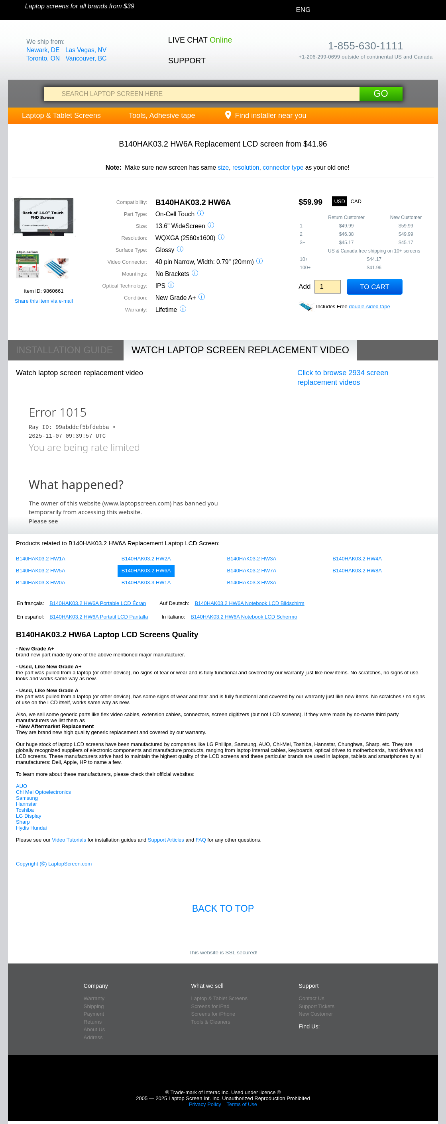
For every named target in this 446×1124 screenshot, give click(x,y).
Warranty (94, 998)
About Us (94, 1029)
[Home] (12, 10)
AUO (21, 786)
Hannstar (26, 804)
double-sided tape (369, 306)
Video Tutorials (69, 840)
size (223, 167)
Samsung (27, 798)
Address (93, 1037)
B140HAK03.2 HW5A (40, 571)
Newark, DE (42, 50)
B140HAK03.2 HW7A (252, 571)
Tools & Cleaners (210, 1022)
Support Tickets (316, 1006)
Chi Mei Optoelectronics (43, 792)
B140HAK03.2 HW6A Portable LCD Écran (97, 603)
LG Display (28, 816)
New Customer (316, 1014)
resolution (245, 167)
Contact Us (311, 998)
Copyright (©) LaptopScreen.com (54, 864)
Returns (93, 1022)
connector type (283, 167)
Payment (94, 1014)
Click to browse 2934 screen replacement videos (342, 377)
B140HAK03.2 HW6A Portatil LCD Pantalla (98, 617)
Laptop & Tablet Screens (61, 115)
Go (380, 93)
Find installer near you (265, 115)
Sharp (23, 822)
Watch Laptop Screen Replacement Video (240, 350)
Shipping (94, 1006)
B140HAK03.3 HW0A (40, 582)
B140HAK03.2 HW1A (40, 559)
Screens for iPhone (213, 1014)
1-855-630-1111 (365, 46)
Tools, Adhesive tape (162, 115)
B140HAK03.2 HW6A (146, 571)
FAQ (201, 840)
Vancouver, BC (85, 58)
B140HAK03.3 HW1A (146, 582)
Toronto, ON (43, 58)
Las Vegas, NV (85, 50)
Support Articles (166, 840)
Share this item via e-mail (44, 301)
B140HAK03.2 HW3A (252, 559)
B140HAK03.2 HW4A (357, 559)
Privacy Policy (205, 1104)
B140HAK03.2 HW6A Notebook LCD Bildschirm (249, 603)
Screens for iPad (210, 1006)
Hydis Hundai (31, 828)
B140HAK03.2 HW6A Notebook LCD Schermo (244, 617)
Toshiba (25, 810)
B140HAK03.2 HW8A (357, 571)
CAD (356, 201)
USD (339, 201)
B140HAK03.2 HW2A (146, 559)
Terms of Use (241, 1104)
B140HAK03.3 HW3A (252, 582)
